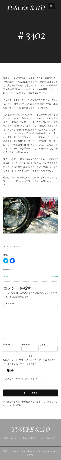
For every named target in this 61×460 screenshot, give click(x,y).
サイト (43, 344)
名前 (6, 344)
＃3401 (6, 276)
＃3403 (55, 276)
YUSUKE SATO (25, 7)
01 (12, 269)
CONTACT (40, 438)
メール (25, 344)
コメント (8, 303)
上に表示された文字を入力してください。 (23, 379)
